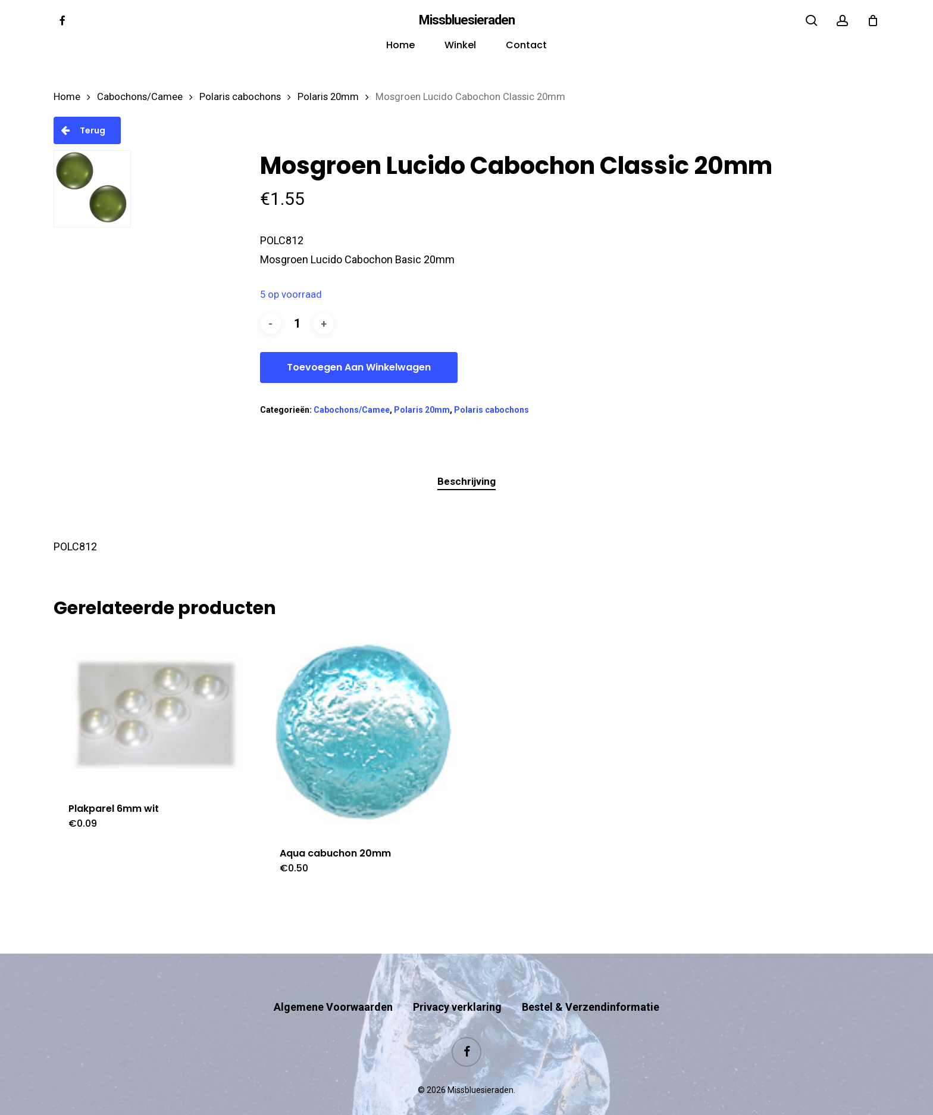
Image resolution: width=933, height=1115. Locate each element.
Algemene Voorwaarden (333, 983)
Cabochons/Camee (140, 96)
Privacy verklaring (457, 983)
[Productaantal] (297, 323)
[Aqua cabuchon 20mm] (365, 732)
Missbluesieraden (467, 20)
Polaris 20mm (328, 96)
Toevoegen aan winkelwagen (359, 367)
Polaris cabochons (240, 96)
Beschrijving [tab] (466, 481)
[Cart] (872, 20)
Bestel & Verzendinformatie (590, 983)
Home (67, 96)
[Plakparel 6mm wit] (154, 709)
